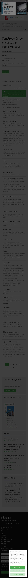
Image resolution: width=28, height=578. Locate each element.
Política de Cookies (18, 571)
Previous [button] (2, 17)
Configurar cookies (18, 574)
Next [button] (26, 17)
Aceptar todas (18, 567)
